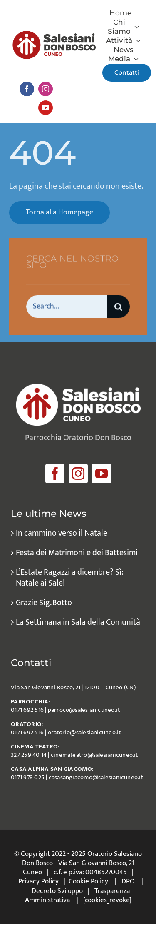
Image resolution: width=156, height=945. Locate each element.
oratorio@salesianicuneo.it (84, 732)
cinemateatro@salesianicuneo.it (94, 755)
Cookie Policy (88, 881)
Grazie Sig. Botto (44, 603)
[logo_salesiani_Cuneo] (54, 35)
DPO (128, 881)
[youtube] (45, 107)
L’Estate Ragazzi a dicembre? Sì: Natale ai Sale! (69, 577)
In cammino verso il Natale (61, 533)
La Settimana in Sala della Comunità (78, 622)
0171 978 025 (28, 777)
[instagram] (45, 89)
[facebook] (27, 89)
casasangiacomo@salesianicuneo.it (96, 777)
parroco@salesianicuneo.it (84, 710)
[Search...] (66, 307)
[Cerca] (118, 307)
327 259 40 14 (29, 755)
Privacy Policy (38, 881)
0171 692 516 (27, 710)
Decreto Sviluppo (57, 891)
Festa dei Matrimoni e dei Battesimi (77, 553)
